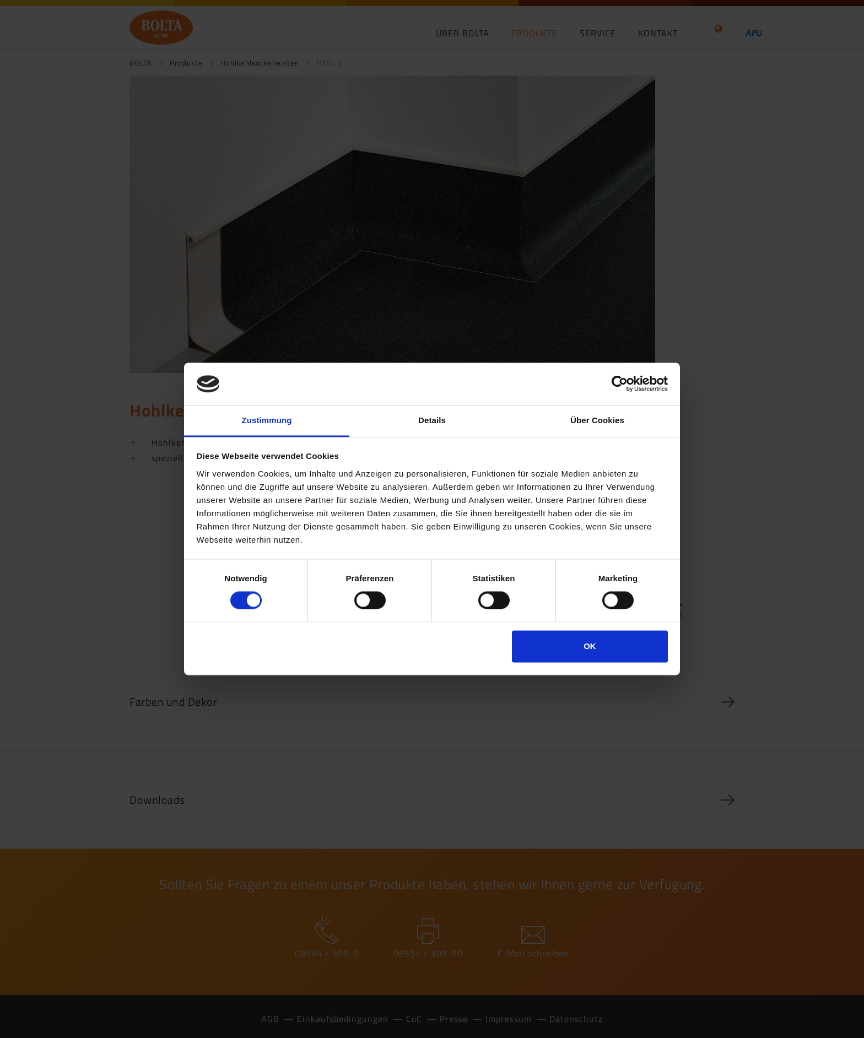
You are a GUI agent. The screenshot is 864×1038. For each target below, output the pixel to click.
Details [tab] (432, 420)
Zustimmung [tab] (267, 420)
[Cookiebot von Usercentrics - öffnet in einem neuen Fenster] (619, 384)
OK (590, 646)
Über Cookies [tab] (597, 420)
